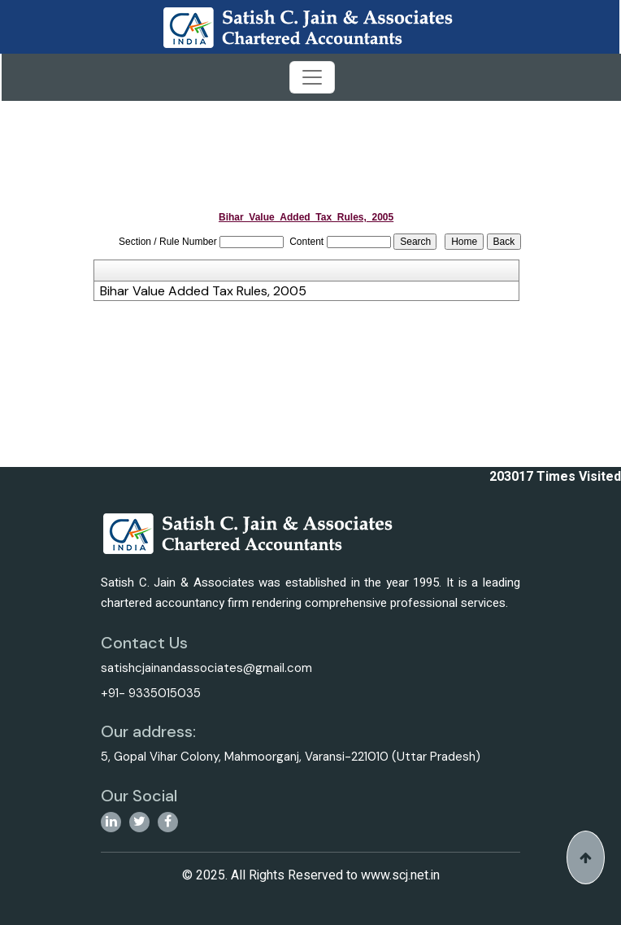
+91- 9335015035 (151, 693)
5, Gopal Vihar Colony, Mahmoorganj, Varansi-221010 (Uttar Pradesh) (290, 756)
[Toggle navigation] (312, 77)
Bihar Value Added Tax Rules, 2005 (203, 291)
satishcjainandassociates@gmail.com (206, 668)
